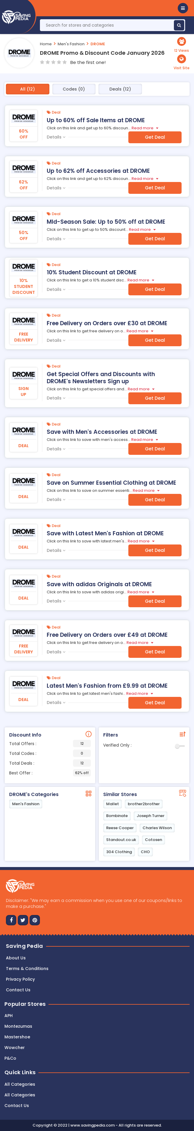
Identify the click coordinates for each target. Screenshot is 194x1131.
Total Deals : (50, 763)
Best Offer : (50, 772)
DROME (97, 44)
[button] (183, 8)
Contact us (18, 990)
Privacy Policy (20, 979)
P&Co (10, 1058)
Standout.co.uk (121, 839)
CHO (145, 852)
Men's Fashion (71, 44)
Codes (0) (74, 89)
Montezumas (18, 1026)
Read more (142, 128)
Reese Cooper (120, 828)
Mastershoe (17, 1037)
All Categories (19, 1084)
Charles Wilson (157, 828)
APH (8, 1016)
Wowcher (14, 1048)
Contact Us (16, 1106)
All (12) (27, 89)
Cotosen (153, 839)
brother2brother (144, 804)
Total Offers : (50, 743)
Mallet (112, 804)
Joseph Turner (150, 816)
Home (46, 44)
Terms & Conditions (27, 969)
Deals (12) (120, 89)
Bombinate (117, 816)
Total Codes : (50, 753)
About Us (16, 958)
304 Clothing (119, 852)
